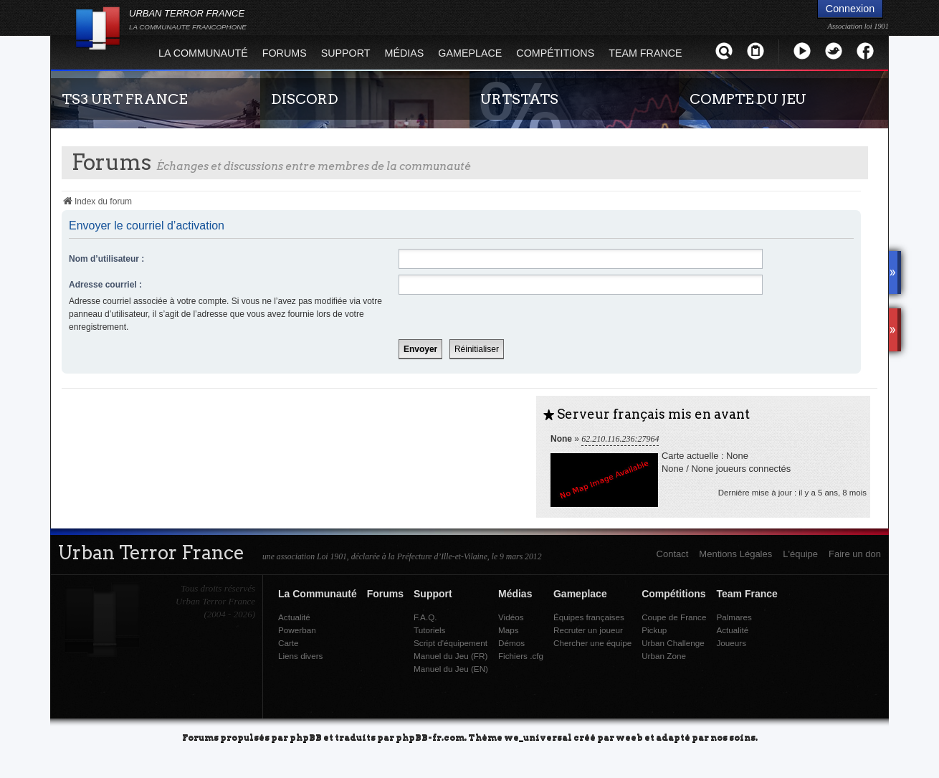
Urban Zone (664, 655)
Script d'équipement (450, 642)
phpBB (306, 736)
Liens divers (300, 655)
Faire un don (855, 554)
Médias (404, 53)
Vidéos (511, 617)
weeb (629, 736)
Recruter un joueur (588, 630)
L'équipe (800, 554)
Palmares (733, 617)
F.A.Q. (425, 617)
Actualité (294, 617)
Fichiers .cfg (520, 655)
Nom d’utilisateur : (106, 259)
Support (346, 53)
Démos (511, 642)
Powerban (297, 630)
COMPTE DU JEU (748, 98)
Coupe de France (674, 617)
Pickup (654, 630)
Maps (508, 630)
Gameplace (470, 53)
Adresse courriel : (105, 285)
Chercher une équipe (592, 642)
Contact (673, 554)
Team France (645, 53)
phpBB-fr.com (430, 736)
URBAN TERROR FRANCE (188, 19)
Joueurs (731, 642)
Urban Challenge (673, 642)
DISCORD (304, 98)
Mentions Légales (735, 554)
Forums (284, 53)
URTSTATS (519, 98)
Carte (288, 642)
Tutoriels (429, 630)
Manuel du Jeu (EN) (451, 668)
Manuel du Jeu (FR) (450, 655)
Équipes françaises (588, 617)
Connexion (850, 8)
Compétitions (555, 53)
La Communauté (203, 53)
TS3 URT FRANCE (124, 98)
